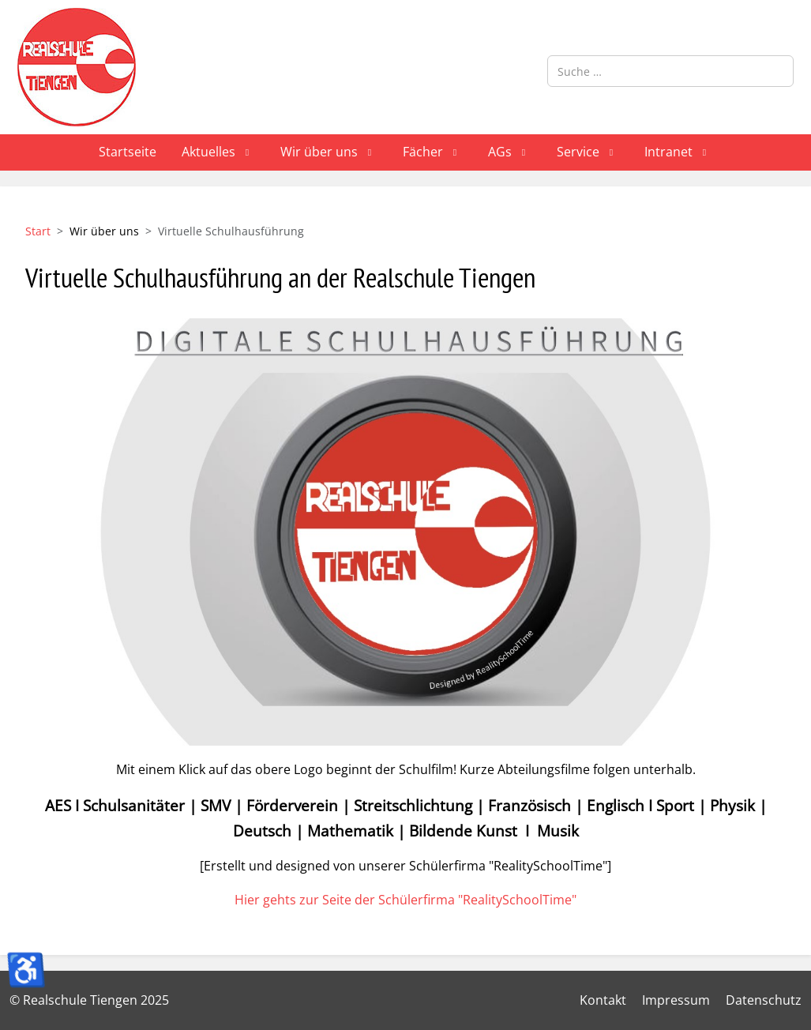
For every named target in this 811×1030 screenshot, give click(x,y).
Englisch (615, 805)
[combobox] (670, 70)
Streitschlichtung (413, 805)
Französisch (529, 805)
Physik (732, 805)
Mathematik (350, 830)
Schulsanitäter (134, 805)
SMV (216, 805)
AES (58, 805)
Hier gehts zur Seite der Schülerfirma (405, 899)
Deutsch (262, 830)
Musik (558, 830)
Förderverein (292, 805)
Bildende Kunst (463, 830)
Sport (675, 805)
